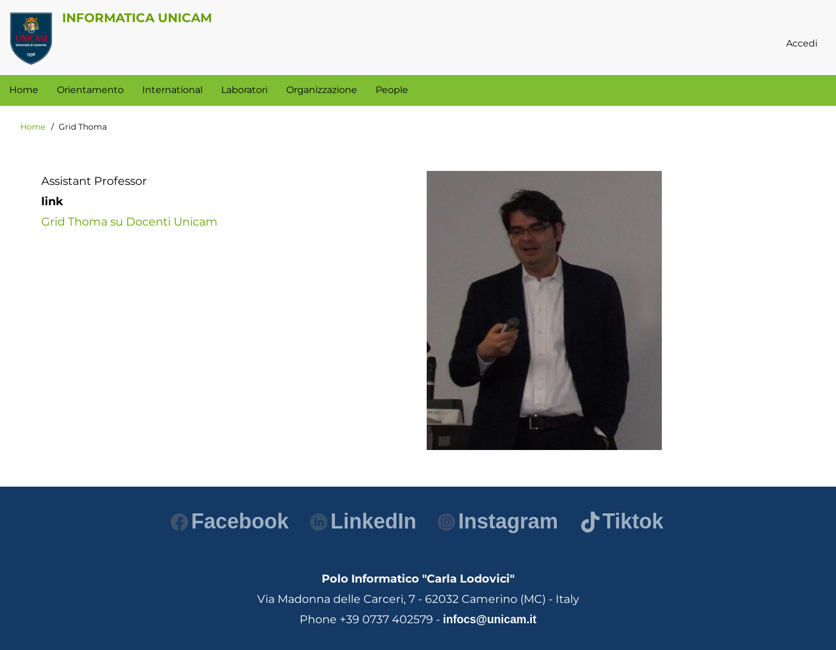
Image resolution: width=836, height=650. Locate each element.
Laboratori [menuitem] (244, 89)
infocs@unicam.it (489, 619)
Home (32, 127)
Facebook (230, 521)
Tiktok (622, 521)
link (52, 201)
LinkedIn (363, 521)
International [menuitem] (172, 89)
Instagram (498, 521)
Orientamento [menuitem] (90, 89)
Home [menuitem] (23, 89)
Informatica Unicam (137, 17)
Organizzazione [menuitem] (321, 89)
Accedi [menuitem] (801, 43)
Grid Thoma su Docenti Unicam (129, 221)
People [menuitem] (392, 89)
